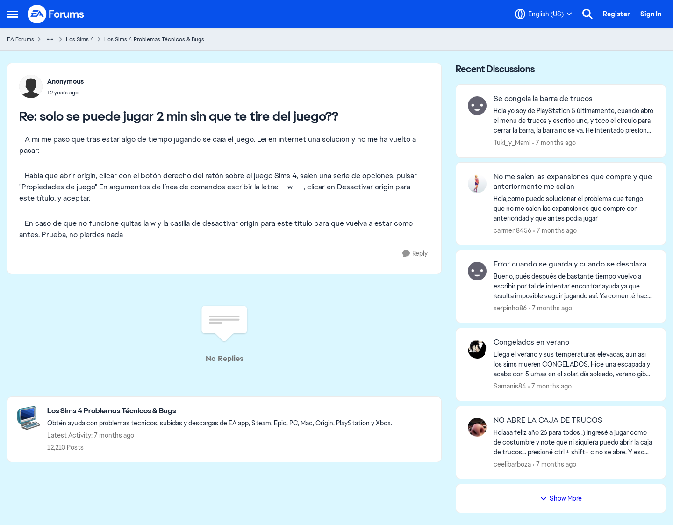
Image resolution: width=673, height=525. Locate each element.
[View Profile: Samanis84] (477, 349)
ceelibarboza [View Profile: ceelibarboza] (512, 464)
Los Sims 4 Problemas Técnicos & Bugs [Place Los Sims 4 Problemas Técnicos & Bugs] (154, 39)
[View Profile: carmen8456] (477, 183)
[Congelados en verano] (574, 364)
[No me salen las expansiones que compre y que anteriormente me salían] (574, 208)
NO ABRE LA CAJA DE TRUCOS (548, 420)
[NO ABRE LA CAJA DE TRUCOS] (574, 442)
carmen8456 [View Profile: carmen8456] (512, 230)
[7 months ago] (554, 143)
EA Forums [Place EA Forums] (20, 39)
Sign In (650, 14)
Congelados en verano (531, 342)
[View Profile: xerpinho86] (477, 271)
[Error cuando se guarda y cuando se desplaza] (574, 286)
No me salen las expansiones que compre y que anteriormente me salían (573, 181)
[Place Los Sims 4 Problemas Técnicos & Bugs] (219, 411)
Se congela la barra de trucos (543, 98)
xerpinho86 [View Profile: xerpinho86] (510, 308)
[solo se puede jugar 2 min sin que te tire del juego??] (65, 92)
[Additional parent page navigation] (50, 39)
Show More (561, 498)
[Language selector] (543, 14)
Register (616, 14)
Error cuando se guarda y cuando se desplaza (570, 264)
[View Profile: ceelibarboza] (477, 427)
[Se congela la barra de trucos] (574, 121)
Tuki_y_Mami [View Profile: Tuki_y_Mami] (512, 142)
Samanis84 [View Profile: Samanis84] (510, 386)
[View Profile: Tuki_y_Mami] (477, 105)
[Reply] (415, 253)
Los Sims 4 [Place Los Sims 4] (80, 39)
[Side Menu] (12, 14)
